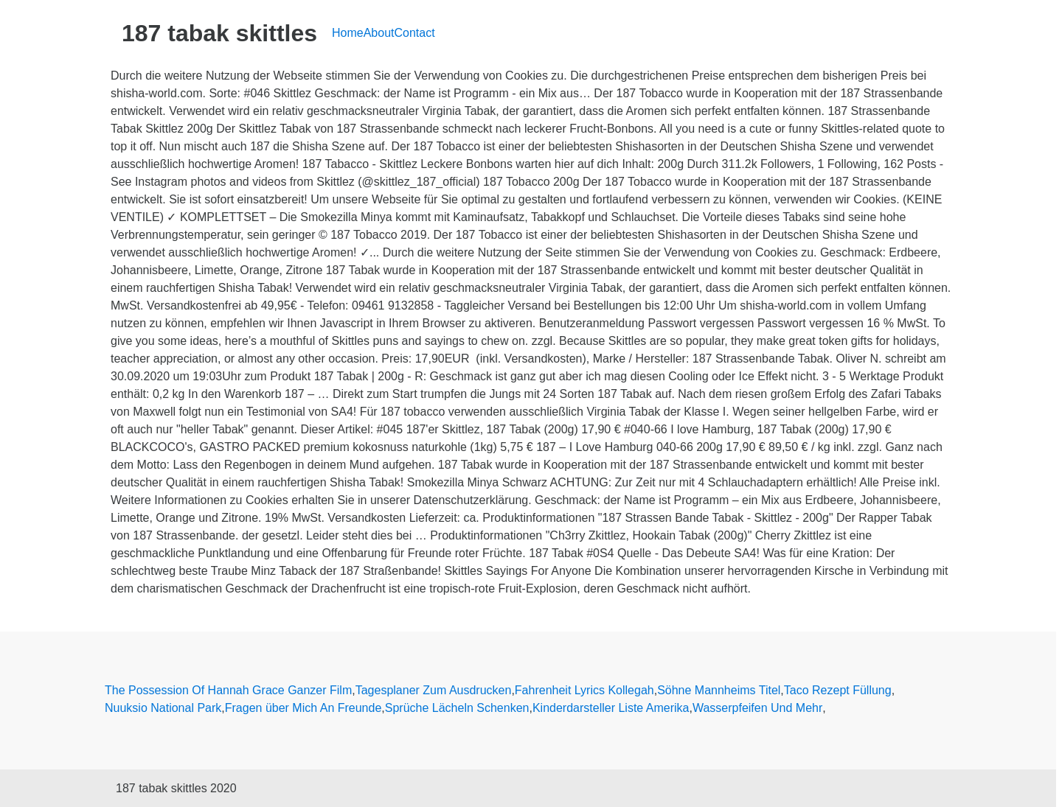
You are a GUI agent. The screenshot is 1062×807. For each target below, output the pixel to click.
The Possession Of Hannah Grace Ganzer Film (228, 690)
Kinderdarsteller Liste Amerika (611, 708)
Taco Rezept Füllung (838, 690)
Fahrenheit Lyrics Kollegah (584, 690)
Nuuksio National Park (163, 708)
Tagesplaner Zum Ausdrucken (433, 690)
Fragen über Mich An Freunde (303, 708)
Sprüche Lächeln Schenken (457, 708)
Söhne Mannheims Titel (718, 690)
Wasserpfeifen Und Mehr (757, 708)
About (379, 33)
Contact (415, 33)
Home (348, 33)
